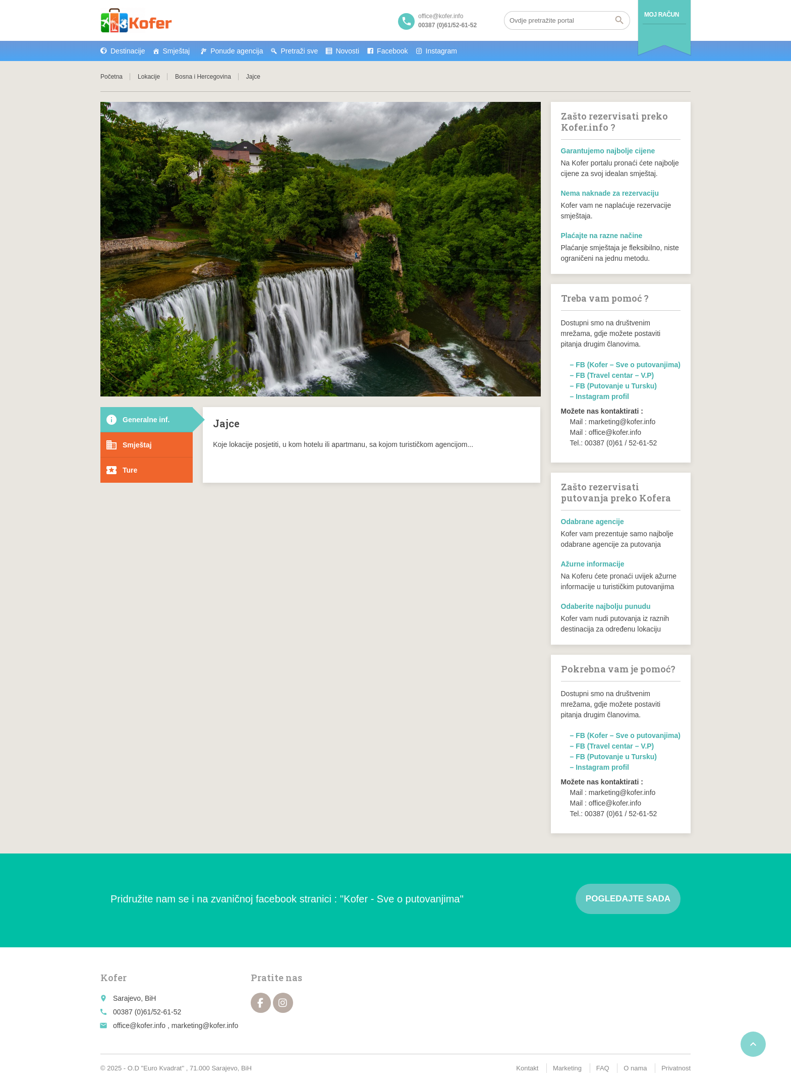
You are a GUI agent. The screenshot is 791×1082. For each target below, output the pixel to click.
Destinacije (127, 51)
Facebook (392, 51)
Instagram (441, 51)
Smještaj (176, 51)
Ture (121, 470)
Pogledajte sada (628, 898)
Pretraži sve (299, 51)
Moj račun (661, 14)
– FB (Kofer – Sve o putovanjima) (625, 365)
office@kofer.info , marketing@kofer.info (175, 1025)
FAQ (602, 1068)
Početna (111, 76)
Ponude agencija (236, 51)
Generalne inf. (137, 420)
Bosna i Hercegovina (203, 76)
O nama (635, 1068)
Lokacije (149, 76)
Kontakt (527, 1068)
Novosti (347, 51)
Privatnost (676, 1068)
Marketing (567, 1068)
